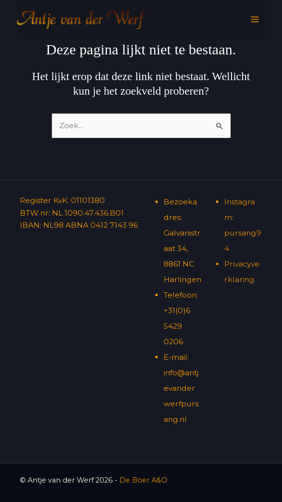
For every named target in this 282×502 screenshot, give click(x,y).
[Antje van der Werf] (81, 19)
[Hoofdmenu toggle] (254, 19)
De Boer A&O (143, 480)
